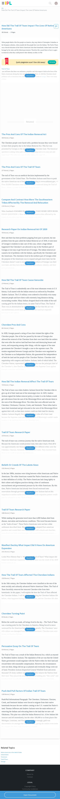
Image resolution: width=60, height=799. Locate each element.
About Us (30, 768)
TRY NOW (30, 58)
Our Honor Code (30, 785)
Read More (30, 144)
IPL (3, 8)
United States (4, 748)
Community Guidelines (30, 782)
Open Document (30, 795)
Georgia (3, 755)
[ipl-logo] (8, 4)
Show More (30, 69)
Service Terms (30, 790)
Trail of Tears (4, 753)
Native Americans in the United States (11, 746)
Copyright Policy (30, 780)
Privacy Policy (30, 788)
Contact (30, 770)
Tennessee (4, 750)
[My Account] (57, 3)
